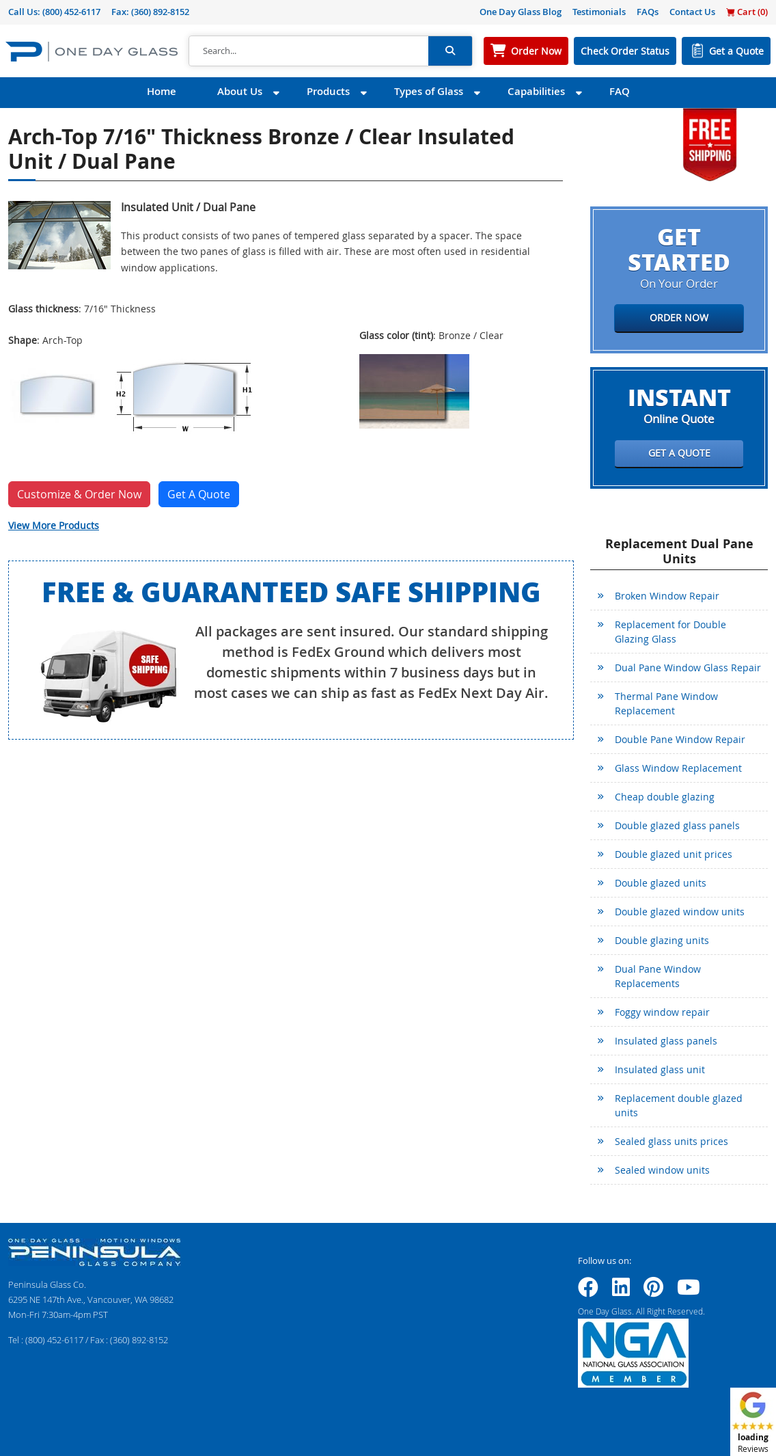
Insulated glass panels (666, 1040)
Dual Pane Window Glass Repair (688, 667)
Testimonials (599, 11)
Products (328, 91)
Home (161, 91)
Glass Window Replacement (678, 767)
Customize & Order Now (79, 494)
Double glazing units (662, 940)
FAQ (619, 91)
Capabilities (536, 91)
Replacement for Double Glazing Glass (670, 631)
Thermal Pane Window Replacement (666, 703)
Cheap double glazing (665, 796)
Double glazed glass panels (677, 825)
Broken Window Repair (667, 595)
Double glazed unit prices (673, 854)
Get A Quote (198, 494)
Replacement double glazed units (679, 1105)
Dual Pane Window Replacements (658, 976)
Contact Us (692, 11)
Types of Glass (428, 91)
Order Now (536, 50)
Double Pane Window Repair (680, 739)
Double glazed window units (680, 911)
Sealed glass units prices (671, 1141)
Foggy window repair (662, 1012)
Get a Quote (736, 50)
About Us (239, 91)
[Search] (308, 51)
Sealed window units (662, 1169)
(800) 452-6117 (71, 11)
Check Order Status (625, 50)
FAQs (648, 11)
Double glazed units (660, 882)
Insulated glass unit (660, 1069)
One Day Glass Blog (521, 11)
